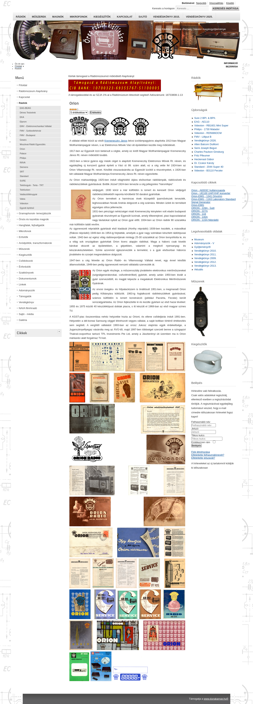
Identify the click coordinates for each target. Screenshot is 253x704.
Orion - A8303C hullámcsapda (208, 190)
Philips (23, 158)
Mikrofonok (79, 16)
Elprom (23, 121)
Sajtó (143, 16)
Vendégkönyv (26, 302)
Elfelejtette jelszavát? (203, 457)
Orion (22, 149)
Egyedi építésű (27, 208)
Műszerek (39, 16)
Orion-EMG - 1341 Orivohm (206, 196)
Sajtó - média (26, 314)
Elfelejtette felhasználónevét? (207, 454)
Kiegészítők (102, 16)
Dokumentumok (28, 278)
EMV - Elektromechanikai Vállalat (36, 126)
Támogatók (25, 296)
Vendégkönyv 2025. (199, 16)
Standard (24, 176)
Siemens (24, 167)
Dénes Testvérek (28, 112)
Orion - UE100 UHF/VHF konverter (210, 193)
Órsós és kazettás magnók (34, 219)
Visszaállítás (216, 3)
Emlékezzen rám (200, 442)
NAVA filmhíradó (28, 308)
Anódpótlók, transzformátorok (35, 243)
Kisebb (230, 3)
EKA (22, 117)
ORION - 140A (199, 216)
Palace (23, 153)
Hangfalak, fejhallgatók (31, 225)
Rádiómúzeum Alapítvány (33, 91)
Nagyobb (201, 3)
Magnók (58, 16)
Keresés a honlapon (163, 8)
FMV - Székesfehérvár (30, 131)
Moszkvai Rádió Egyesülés (32, 144)
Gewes (23, 140)
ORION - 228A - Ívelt (202, 208)
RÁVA (22, 162)
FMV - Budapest (27, 135)
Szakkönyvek (26, 272)
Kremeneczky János (115, 140)
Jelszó (194, 428)
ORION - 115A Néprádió (205, 219)
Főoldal (23, 85)
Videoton (24, 203)
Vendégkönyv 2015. (166, 16)
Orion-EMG (197, 205)
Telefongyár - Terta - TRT (31, 185)
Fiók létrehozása (200, 451)
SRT (22, 171)
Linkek (22, 284)
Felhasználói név (200, 421)
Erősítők (23, 237)
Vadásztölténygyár (28, 194)
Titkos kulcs (197, 435)
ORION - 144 (198, 213)
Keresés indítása (225, 8)
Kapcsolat (124, 16)
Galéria (23, 320)
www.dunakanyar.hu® (216, 698)
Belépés (196, 445)
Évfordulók (25, 266)
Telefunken (25, 190)
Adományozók (27, 290)
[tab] (60, 331)
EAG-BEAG (25, 108)
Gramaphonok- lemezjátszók (35, 213)
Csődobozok (26, 260)
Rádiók (21, 16)
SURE (23, 181)
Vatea (22, 199)
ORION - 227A (199, 211)
